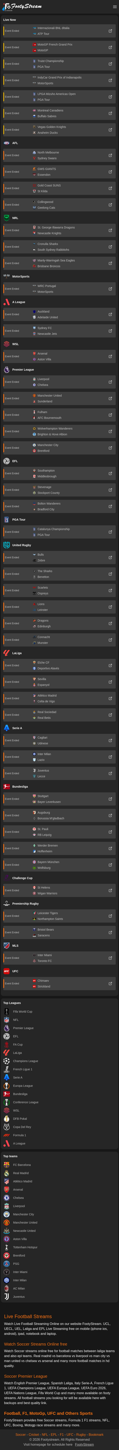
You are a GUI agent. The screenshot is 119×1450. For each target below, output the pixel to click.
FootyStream (84, 1444)
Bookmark (96, 1434)
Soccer (20, 1434)
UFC (70, 1434)
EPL (54, 1434)
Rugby (81, 1434)
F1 (62, 1434)
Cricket (34, 1434)
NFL (45, 1434)
